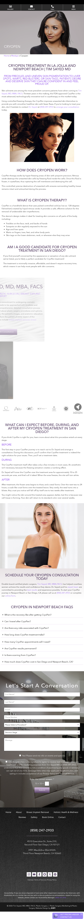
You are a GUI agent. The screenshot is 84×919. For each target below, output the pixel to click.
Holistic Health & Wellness (66, 819)
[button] (42, 622)
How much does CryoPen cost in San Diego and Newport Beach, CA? (38, 669)
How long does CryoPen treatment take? (24, 642)
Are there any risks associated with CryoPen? (26, 635)
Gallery (34, 824)
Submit (42, 797)
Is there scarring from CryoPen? (20, 662)
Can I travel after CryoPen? (17, 628)
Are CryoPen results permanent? (20, 656)
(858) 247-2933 (46, 114)
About (19, 819)
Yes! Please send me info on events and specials (43, 763)
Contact (62, 824)
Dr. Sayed (33, 114)
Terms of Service (40, 887)
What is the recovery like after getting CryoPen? (27, 622)
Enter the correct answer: (42, 787)
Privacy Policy (52, 887)
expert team (73, 594)
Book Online (48, 824)
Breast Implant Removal (37, 819)
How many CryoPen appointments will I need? (27, 649)
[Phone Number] (42, 725)
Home (6, 63)
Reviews (22, 824)
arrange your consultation (67, 114)
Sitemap (30, 887)
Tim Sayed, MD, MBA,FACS (49, 591)
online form (10, 603)
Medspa (14, 63)
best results (32, 597)
